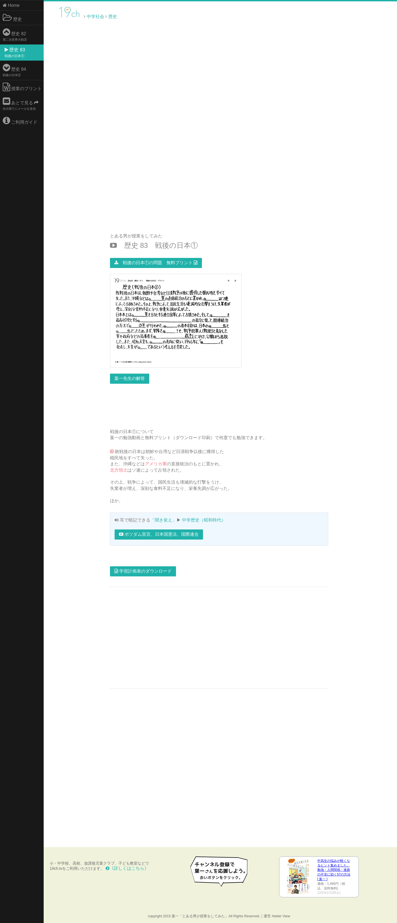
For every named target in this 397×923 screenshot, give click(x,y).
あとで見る (21, 103)
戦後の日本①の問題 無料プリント (156, 262)
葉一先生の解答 (129, 378)
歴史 (12, 17)
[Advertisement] (350, 16)
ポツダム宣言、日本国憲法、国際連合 (159, 534)
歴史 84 (14, 70)
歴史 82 (15, 34)
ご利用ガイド (20, 120)
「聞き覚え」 (163, 520)
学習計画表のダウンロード (143, 571)
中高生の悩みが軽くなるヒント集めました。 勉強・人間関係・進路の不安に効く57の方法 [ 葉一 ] (333, 870)
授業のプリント (22, 87)
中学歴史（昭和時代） (204, 520)
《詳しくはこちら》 (127, 868)
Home (11, 5)
